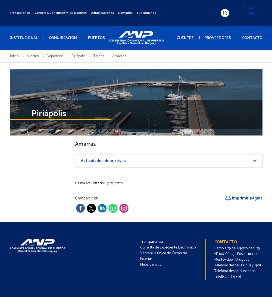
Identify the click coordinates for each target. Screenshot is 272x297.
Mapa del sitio (150, 265)
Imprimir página (243, 198)
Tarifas (98, 56)
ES (251, 7)
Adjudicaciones (102, 12)
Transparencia (20, 12)
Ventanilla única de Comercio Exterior (163, 256)
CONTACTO (252, 38)
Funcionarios (146, 12)
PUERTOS (96, 38)
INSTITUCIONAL (24, 38)
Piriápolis (78, 56)
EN (251, 14)
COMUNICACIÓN (63, 38)
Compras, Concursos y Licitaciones (61, 12)
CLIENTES (185, 38)
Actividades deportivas (103, 160)
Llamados (125, 12)
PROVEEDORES (218, 38)
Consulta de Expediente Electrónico (168, 247)
